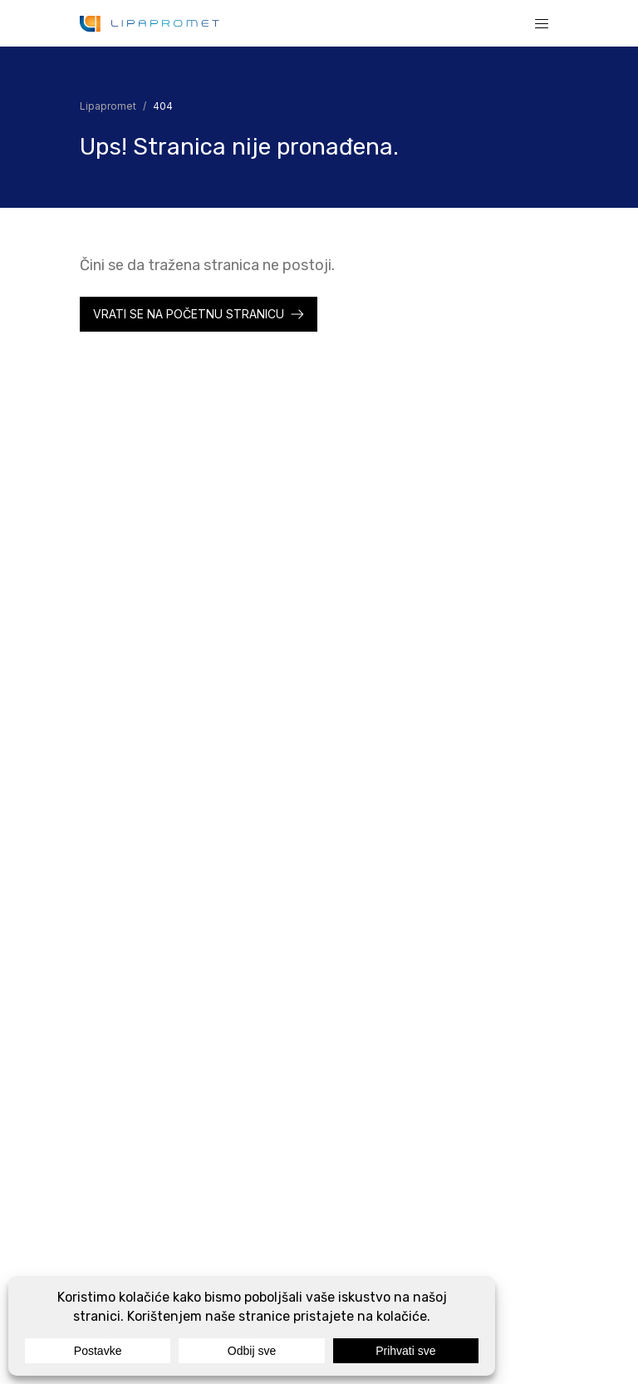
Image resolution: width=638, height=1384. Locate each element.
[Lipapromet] (149, 24)
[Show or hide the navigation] (541, 23)
